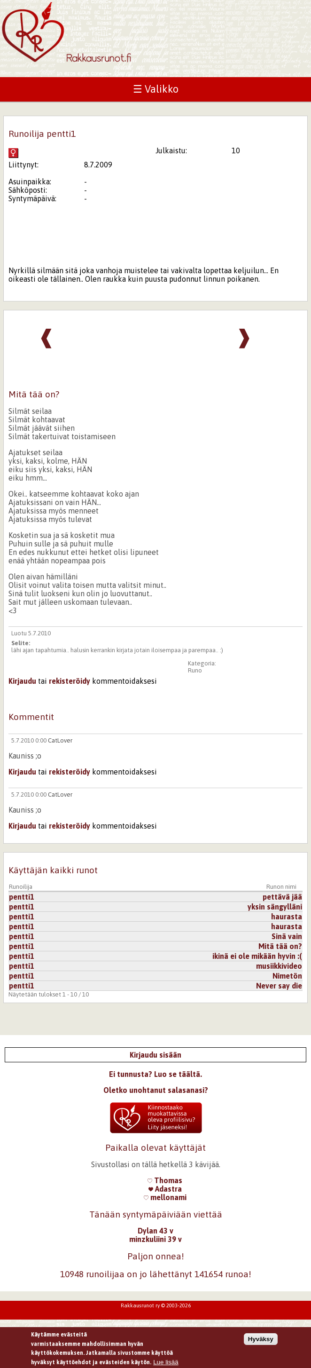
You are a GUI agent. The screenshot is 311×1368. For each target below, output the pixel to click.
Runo (195, 670)
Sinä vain (287, 936)
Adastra (165, 1189)
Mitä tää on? (280, 946)
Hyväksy (260, 1339)
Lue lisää (165, 1362)
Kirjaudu (22, 681)
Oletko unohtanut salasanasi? (155, 1090)
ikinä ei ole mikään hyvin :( (257, 956)
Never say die (279, 985)
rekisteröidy (69, 681)
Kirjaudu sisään (155, 1055)
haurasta (286, 916)
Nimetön (287, 976)
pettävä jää (282, 897)
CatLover (60, 740)
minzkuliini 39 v (155, 1239)
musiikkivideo (279, 966)
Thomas (165, 1180)
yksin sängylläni (275, 906)
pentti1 (21, 897)
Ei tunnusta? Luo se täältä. (155, 1074)
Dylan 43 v (155, 1230)
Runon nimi (281, 886)
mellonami (165, 1197)
